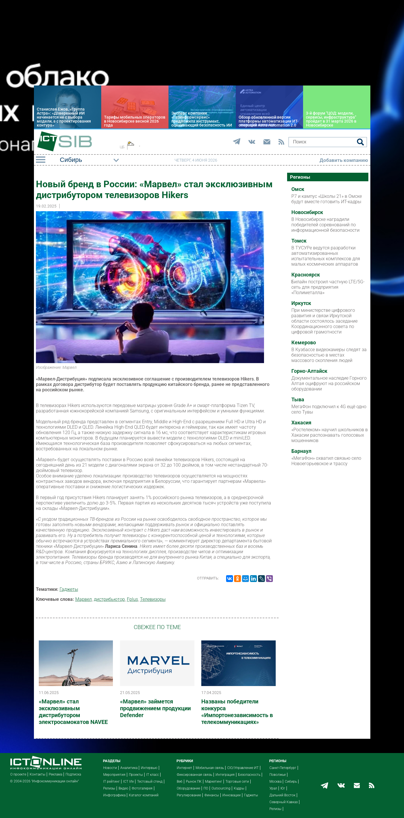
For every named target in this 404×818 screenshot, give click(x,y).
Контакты (37, 774)
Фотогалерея (142, 788)
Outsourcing (221, 788)
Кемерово (303, 342)
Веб (179, 782)
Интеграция (225, 775)
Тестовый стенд (150, 782)
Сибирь (291, 782)
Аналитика (128, 768)
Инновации (231, 795)
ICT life (128, 782)
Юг (283, 788)
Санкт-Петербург (282, 768)
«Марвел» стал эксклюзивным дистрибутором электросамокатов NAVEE (73, 711)
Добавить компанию (344, 160)
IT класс (152, 775)
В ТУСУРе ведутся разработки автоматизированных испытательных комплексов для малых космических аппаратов (325, 256)
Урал (273, 788)
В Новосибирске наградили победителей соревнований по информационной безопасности (325, 225)
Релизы (109, 788)
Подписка (73, 774)
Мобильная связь (210, 768)
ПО (206, 788)
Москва (275, 782)
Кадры (239, 788)
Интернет (184, 768)
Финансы (211, 795)
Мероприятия (114, 775)
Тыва (297, 399)
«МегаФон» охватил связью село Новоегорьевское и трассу (326, 460)
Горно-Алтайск (309, 371)
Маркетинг (213, 782)
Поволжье (277, 775)
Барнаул (301, 451)
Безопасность (249, 775)
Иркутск (301, 303)
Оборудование (188, 788)
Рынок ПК (194, 782)
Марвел (83, 599)
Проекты (136, 775)
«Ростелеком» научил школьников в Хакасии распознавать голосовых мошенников (329, 435)
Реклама (55, 774)
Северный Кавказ (283, 802)
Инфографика (114, 795)
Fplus (132, 599)
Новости (110, 768)
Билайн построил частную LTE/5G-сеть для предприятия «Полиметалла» (328, 287)
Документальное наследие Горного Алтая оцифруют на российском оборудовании (329, 383)
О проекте (18, 774)
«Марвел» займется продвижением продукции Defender (155, 708)
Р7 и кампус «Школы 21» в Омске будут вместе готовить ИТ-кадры (326, 199)
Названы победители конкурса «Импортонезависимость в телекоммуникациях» (237, 711)
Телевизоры (153, 599)
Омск (297, 189)
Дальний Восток (282, 795)
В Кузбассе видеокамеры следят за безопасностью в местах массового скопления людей (329, 355)
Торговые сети (237, 782)
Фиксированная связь (194, 775)
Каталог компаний (144, 795)
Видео (123, 788)
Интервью (149, 768)
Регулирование (189, 795)
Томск (298, 241)
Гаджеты (69, 589)
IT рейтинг (111, 782)
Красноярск (305, 275)
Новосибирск (307, 212)
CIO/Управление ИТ (243, 768)
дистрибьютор (109, 599)
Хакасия (301, 423)
